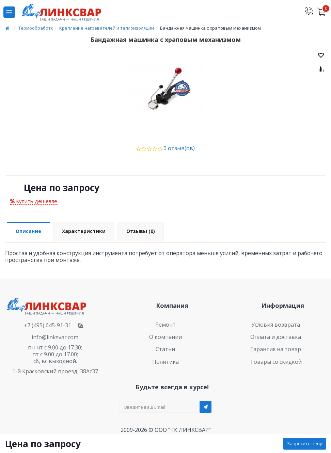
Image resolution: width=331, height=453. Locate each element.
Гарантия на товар (275, 349)
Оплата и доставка (275, 337)
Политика (165, 361)
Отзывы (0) (140, 231)
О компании (165, 337)
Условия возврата (275, 324)
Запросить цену (304, 443)
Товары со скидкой (276, 361)
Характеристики (84, 231)
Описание (28, 231)
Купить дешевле (33, 201)
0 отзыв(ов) (179, 148)
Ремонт (165, 324)
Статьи (165, 349)
